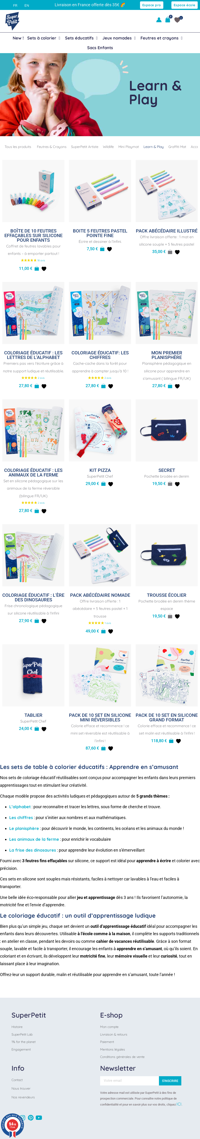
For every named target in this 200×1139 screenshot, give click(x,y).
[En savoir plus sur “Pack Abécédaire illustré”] (170, 252)
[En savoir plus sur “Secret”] (170, 484)
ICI (179, 1104)
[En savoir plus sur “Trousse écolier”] (170, 616)
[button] (36, 268)
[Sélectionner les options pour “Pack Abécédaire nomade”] (103, 631)
